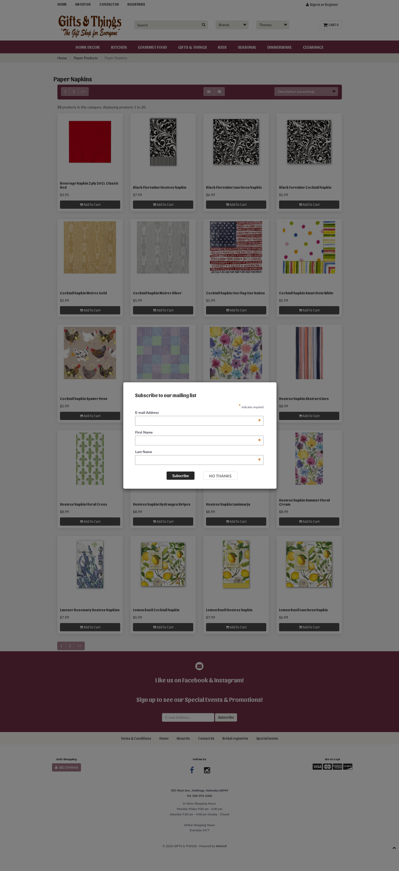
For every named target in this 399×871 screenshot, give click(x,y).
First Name (198, 432)
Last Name (198, 451)
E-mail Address (198, 412)
